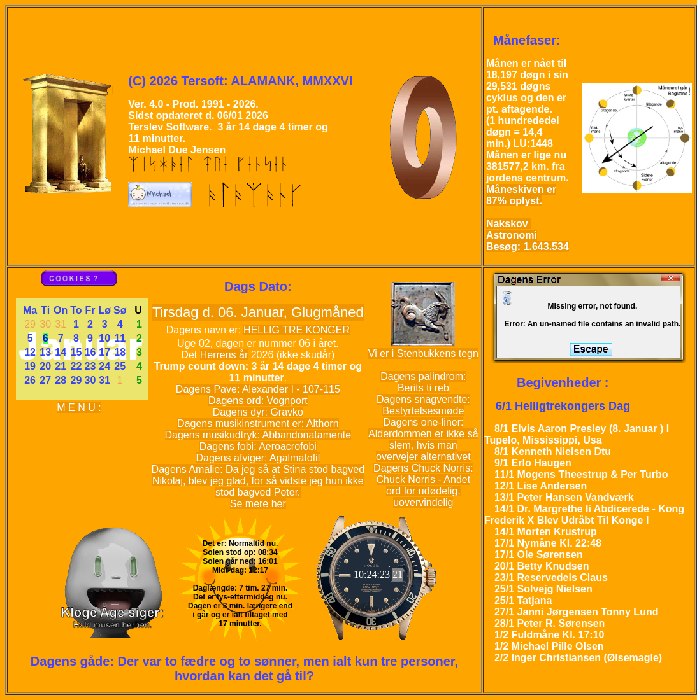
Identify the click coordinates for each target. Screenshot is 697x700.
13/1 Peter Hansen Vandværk (564, 497)
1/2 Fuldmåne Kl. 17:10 (549, 634)
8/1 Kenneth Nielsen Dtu (552, 451)
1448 (541, 143)
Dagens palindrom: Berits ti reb (423, 382)
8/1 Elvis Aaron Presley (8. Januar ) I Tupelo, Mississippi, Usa (576, 434)
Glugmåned (327, 312)
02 (204, 343)
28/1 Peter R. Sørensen (549, 623)
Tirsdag (177, 312)
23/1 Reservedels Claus (551, 577)
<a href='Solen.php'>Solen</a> (240, 577)
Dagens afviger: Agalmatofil (258, 457)
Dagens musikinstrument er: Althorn (257, 423)
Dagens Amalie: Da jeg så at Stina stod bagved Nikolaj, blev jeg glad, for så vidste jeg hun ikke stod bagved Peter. (258, 481)
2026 (262, 354)
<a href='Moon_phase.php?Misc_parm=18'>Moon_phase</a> (634, 135)
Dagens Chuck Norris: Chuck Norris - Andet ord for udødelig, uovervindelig (423, 485)
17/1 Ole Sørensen (538, 554)
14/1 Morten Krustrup (545, 531)
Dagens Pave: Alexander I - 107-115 (258, 389)
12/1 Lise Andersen (540, 485)
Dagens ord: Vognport (258, 400)
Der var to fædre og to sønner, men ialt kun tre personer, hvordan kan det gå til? (288, 668)
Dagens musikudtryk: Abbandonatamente (258, 435)
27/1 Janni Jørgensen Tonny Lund (576, 611)
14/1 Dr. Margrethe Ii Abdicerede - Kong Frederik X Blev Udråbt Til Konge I (584, 514)
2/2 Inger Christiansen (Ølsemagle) (578, 657)
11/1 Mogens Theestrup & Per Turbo (581, 474)
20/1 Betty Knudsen (541, 566)
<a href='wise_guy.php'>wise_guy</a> (110, 577)
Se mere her (258, 503)
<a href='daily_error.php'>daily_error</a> (588, 316)
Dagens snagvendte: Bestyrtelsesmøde (423, 405)
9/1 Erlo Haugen (532, 463)
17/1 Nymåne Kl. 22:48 (547, 543)
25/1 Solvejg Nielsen (543, 589)
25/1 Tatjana (523, 600)
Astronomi (511, 235)
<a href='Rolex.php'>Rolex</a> (377, 577)
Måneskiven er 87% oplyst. (521, 195)
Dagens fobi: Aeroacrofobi (258, 446)
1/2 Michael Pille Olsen (549, 646)
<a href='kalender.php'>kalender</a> (82, 349)
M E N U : (79, 407)
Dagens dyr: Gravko (258, 412)
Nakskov (508, 223)
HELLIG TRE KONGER (296, 330)
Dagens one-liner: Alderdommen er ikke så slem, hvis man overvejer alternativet (423, 439)
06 (225, 312)
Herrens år (224, 354)
